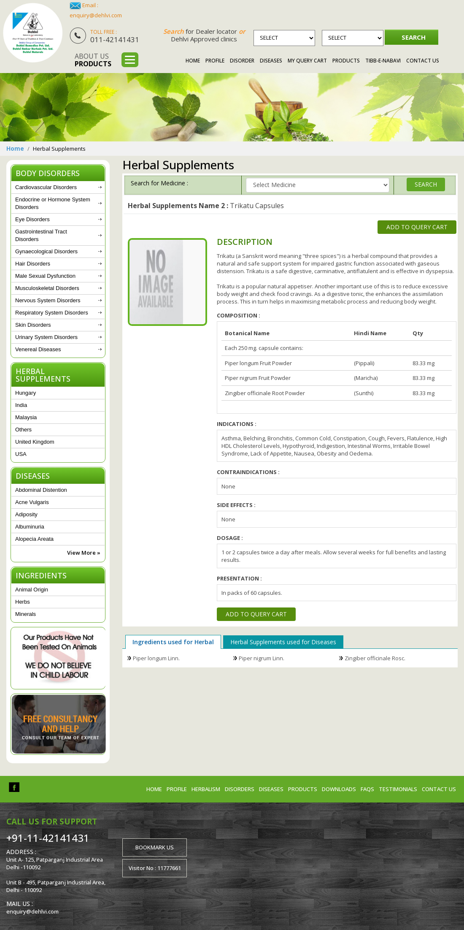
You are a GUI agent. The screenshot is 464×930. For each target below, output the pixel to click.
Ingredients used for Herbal (173, 642)
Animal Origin (31, 589)
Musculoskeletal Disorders (47, 288)
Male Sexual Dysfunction (45, 276)
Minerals (25, 614)
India (21, 405)
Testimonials (398, 789)
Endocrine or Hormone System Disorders (52, 203)
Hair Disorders (32, 263)
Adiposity (26, 514)
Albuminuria (29, 526)
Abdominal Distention (41, 490)
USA (21, 454)
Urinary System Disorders (46, 337)
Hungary (25, 393)
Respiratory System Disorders (51, 312)
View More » (83, 552)
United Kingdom (34, 442)
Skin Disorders (33, 325)
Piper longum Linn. (156, 658)
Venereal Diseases (38, 349)
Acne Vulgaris (32, 502)
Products (346, 60)
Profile (214, 60)
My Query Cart (307, 60)
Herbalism (206, 789)
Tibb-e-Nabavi (383, 60)
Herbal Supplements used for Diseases (283, 642)
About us (93, 60)
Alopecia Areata (34, 539)
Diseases (271, 60)
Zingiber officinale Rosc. (375, 658)
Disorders (239, 789)
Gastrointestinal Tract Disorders (41, 235)
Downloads (339, 789)
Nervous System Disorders (48, 300)
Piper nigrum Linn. (261, 658)
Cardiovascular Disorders (46, 187)
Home (193, 60)
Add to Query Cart (417, 227)
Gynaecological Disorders (46, 251)
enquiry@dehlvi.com (96, 15)
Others (23, 429)
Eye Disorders (32, 219)
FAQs (367, 789)
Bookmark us (154, 847)
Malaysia (26, 417)
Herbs (22, 602)
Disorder (242, 60)
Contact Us (422, 60)
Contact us (439, 789)
